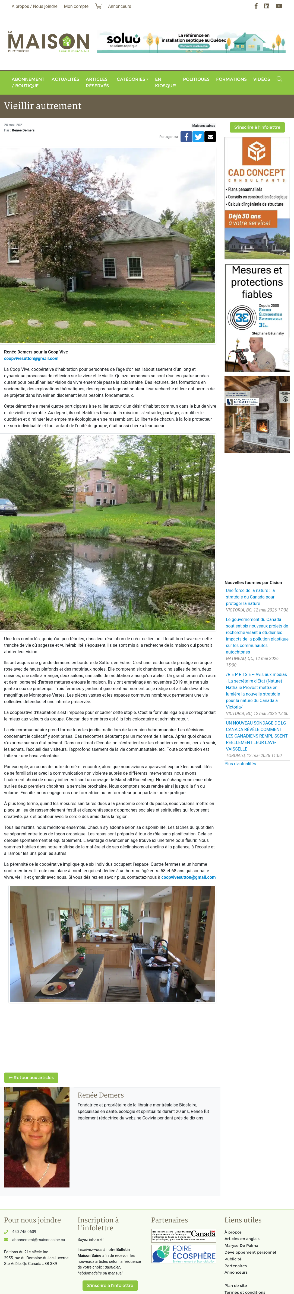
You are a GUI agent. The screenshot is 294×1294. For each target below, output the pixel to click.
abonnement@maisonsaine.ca (38, 1240)
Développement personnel (250, 1252)
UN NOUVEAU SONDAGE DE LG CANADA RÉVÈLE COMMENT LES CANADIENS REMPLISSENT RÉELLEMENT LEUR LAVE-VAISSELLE (256, 736)
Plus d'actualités (240, 763)
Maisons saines (203, 126)
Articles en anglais (242, 1238)
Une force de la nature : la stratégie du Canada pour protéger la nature (250, 597)
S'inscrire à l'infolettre (257, 127)
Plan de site (236, 1285)
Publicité (233, 1259)
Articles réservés (97, 82)
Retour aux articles (31, 1077)
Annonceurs (236, 1272)
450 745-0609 (24, 1231)
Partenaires (236, 1265)
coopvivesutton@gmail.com (31, 358)
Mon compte (76, 6)
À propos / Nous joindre (35, 6)
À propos (233, 1232)
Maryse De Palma (241, 1245)
